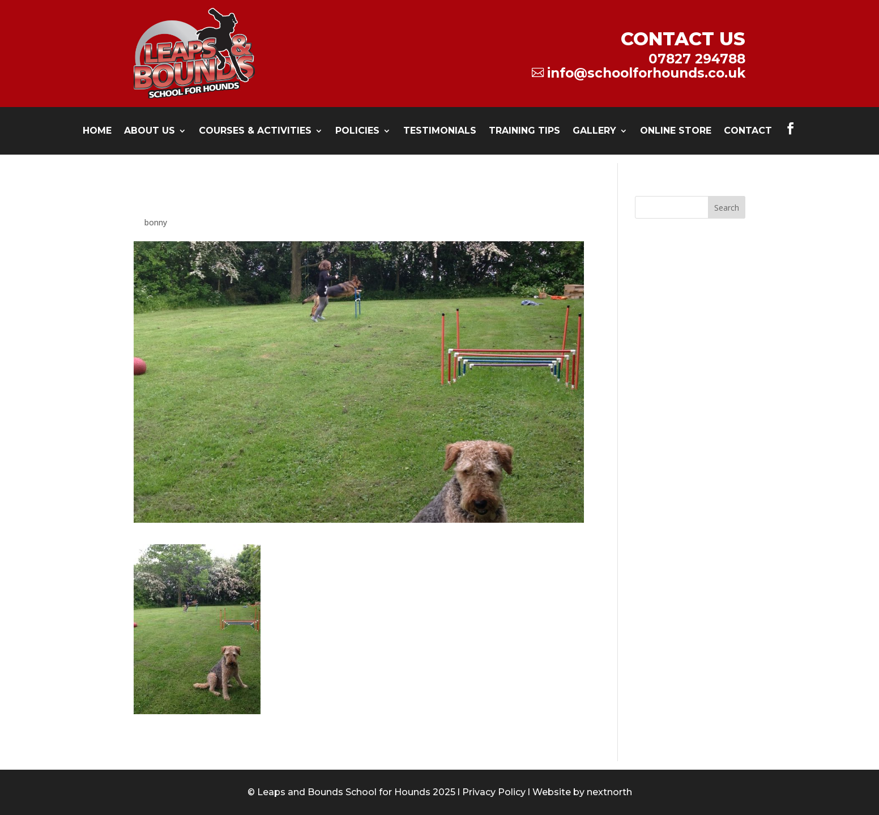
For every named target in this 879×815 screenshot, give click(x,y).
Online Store (675, 131)
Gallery (594, 131)
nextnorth (609, 792)
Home (97, 131)
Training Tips (524, 131)
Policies (357, 131)
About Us (149, 131)
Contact (748, 131)
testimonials (439, 131)
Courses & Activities (255, 131)
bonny (155, 222)
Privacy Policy (494, 792)
